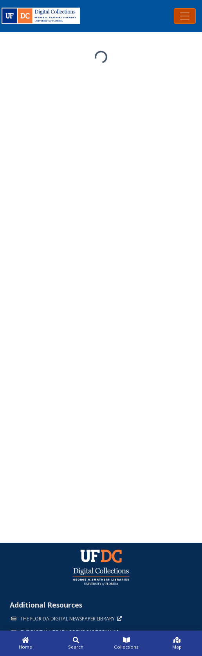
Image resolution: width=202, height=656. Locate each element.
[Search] (75, 643)
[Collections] (126, 643)
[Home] (25, 643)
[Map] (177, 643)
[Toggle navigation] (185, 16)
